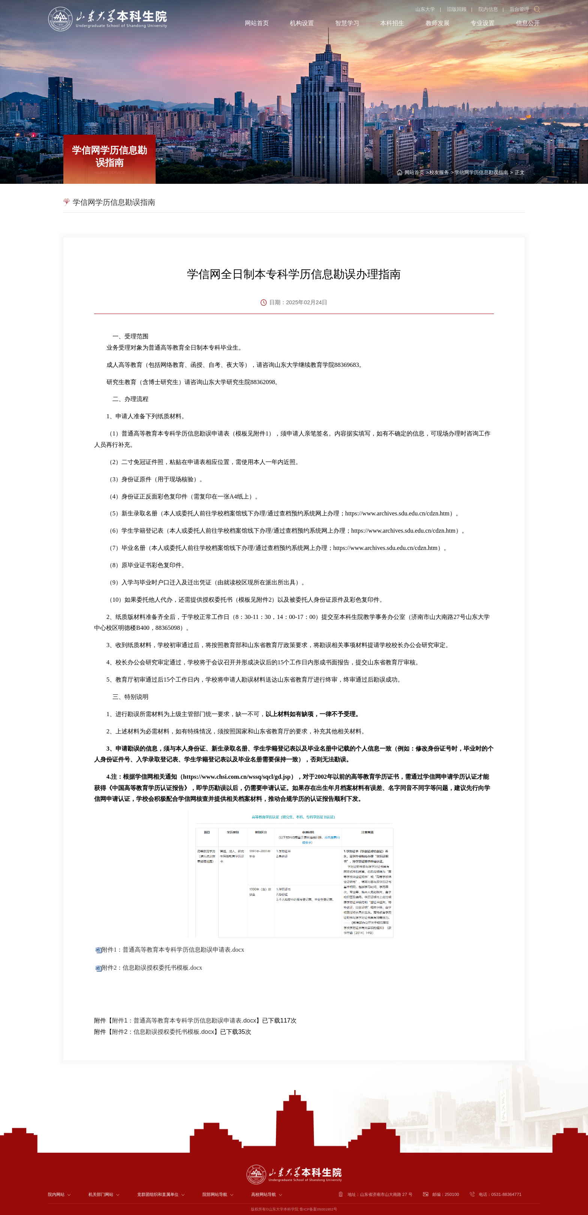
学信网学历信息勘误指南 (481, 172)
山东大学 (425, 9)
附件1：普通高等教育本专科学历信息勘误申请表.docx (173, 949)
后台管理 (519, 9)
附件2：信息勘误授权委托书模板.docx (152, 967)
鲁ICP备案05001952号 (318, 1209)
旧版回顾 (456, 9)
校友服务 (439, 172)
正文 (519, 172)
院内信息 (488, 9)
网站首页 (414, 172)
